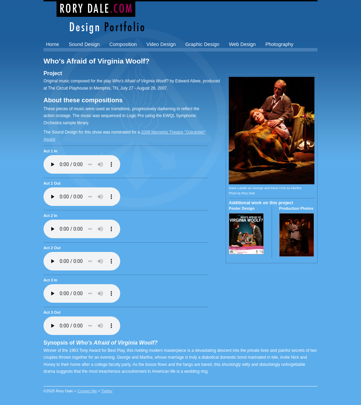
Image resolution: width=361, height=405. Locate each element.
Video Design (161, 44)
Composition (123, 44)
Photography (279, 44)
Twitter (107, 391)
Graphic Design (202, 44)
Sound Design (84, 44)
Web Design (242, 44)
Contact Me (87, 391)
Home (52, 44)
